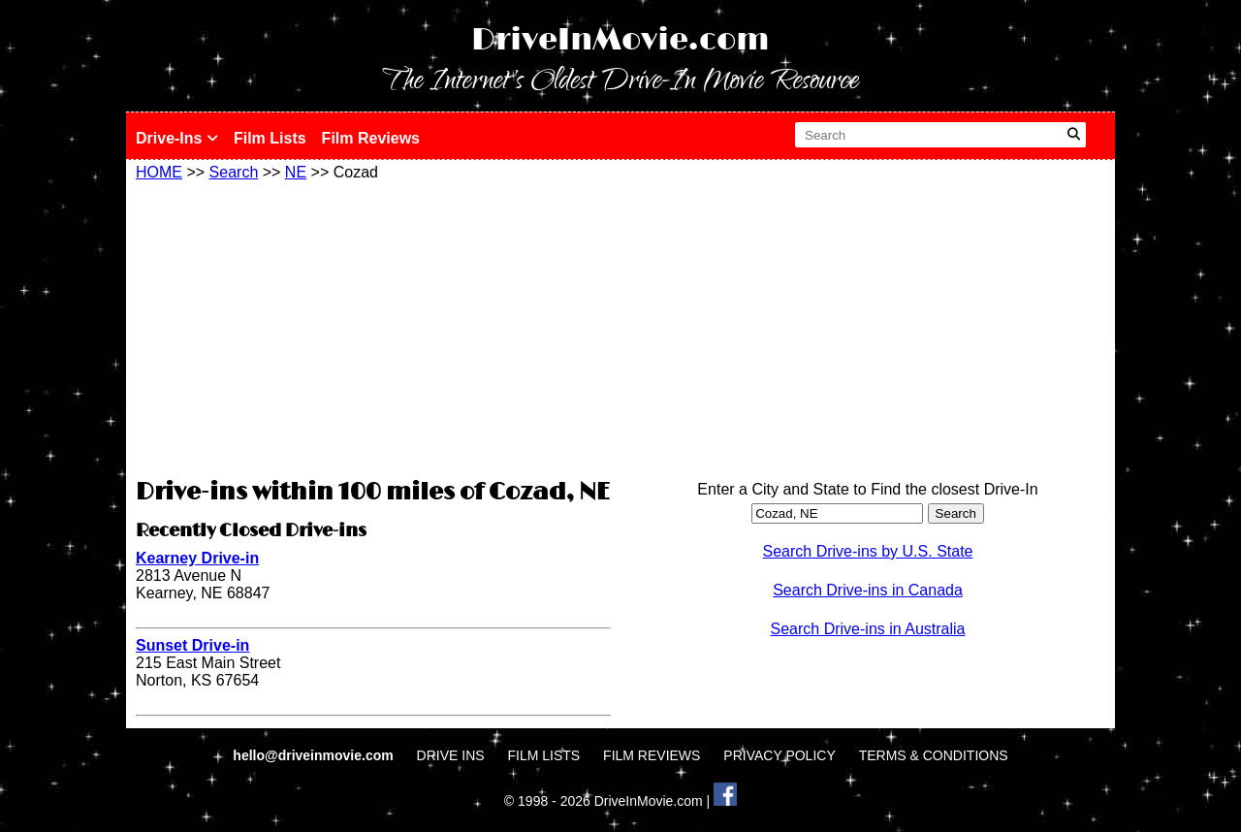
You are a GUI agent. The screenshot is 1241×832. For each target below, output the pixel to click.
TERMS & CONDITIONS (933, 755)
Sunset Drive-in (192, 645)
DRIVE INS (451, 755)
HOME (159, 172)
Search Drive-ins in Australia (868, 629)
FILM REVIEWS (651, 755)
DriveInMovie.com (620, 40)
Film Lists (270, 138)
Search (234, 172)
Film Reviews (371, 138)
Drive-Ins (177, 138)
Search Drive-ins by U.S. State (868, 551)
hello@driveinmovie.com (315, 755)
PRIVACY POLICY (779, 755)
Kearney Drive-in (197, 558)
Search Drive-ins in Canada (868, 590)
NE (295, 172)
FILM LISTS (544, 755)
